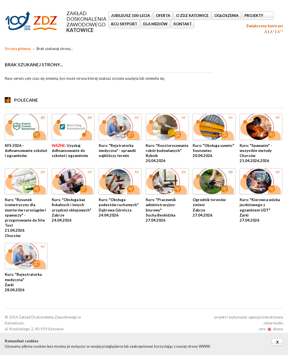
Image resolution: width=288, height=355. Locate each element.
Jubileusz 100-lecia (130, 15)
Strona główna (17, 48)
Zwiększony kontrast (264, 26)
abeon (275, 329)
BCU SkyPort (124, 24)
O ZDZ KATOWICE (192, 15)
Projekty (254, 15)
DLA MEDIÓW (155, 24)
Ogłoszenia (226, 15)
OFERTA (163, 15)
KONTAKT (183, 24)
